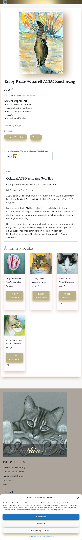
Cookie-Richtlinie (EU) (13, 471)
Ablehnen (41, 524)
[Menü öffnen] (76, 2)
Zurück (36, 137)
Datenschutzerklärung (37, 536)
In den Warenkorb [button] (14, 295)
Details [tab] (9, 171)
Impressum (50, 536)
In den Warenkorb (15, 137)
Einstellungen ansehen (41, 530)
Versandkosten (28, 96)
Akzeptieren (41, 517)
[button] (78, 498)
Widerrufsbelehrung (13, 476)
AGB (5, 484)
